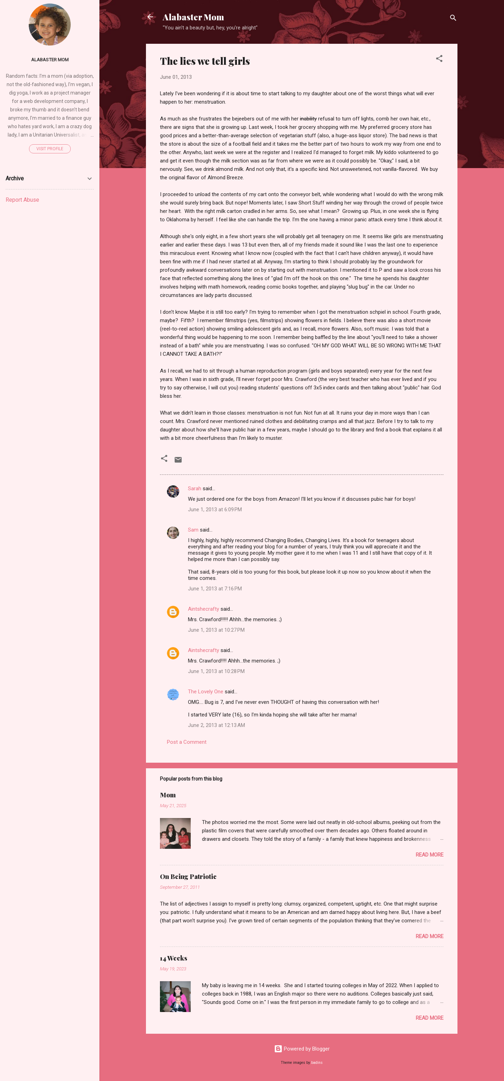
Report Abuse (22, 199)
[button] (439, 59)
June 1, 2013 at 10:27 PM (216, 630)
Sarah (194, 488)
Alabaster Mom (193, 16)
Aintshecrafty (203, 609)
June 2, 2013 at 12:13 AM (216, 725)
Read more (429, 855)
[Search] (453, 19)
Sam (193, 530)
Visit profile (49, 148)
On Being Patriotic (188, 876)
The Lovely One (205, 691)
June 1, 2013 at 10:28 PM (216, 671)
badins (317, 1062)
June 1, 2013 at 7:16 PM (215, 588)
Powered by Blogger (302, 1049)
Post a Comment (186, 742)
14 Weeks (173, 958)
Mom (168, 795)
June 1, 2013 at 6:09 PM (215, 509)
